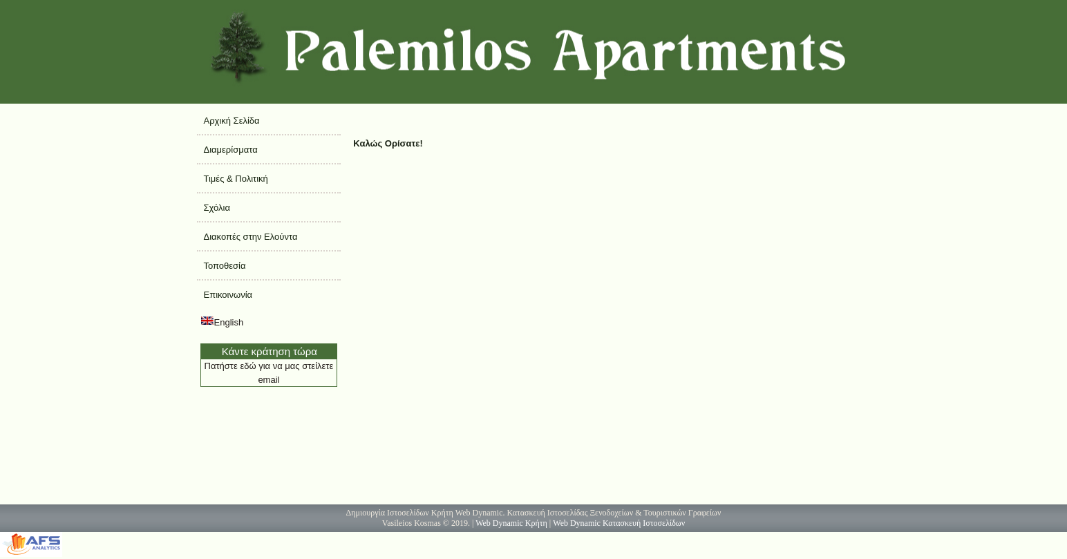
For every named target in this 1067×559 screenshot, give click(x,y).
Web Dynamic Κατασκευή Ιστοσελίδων (619, 523)
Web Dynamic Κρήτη (511, 523)
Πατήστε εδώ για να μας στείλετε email (269, 373)
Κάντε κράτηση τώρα (269, 351)
